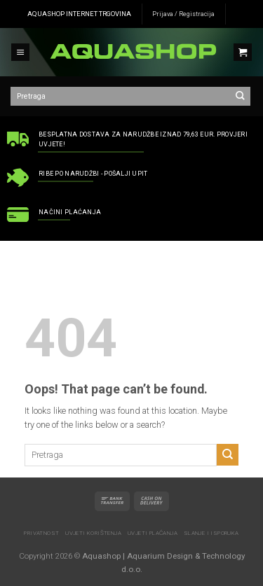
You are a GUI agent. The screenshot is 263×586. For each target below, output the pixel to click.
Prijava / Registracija (183, 14)
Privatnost (41, 533)
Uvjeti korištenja (93, 533)
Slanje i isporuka (211, 533)
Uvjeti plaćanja (152, 533)
